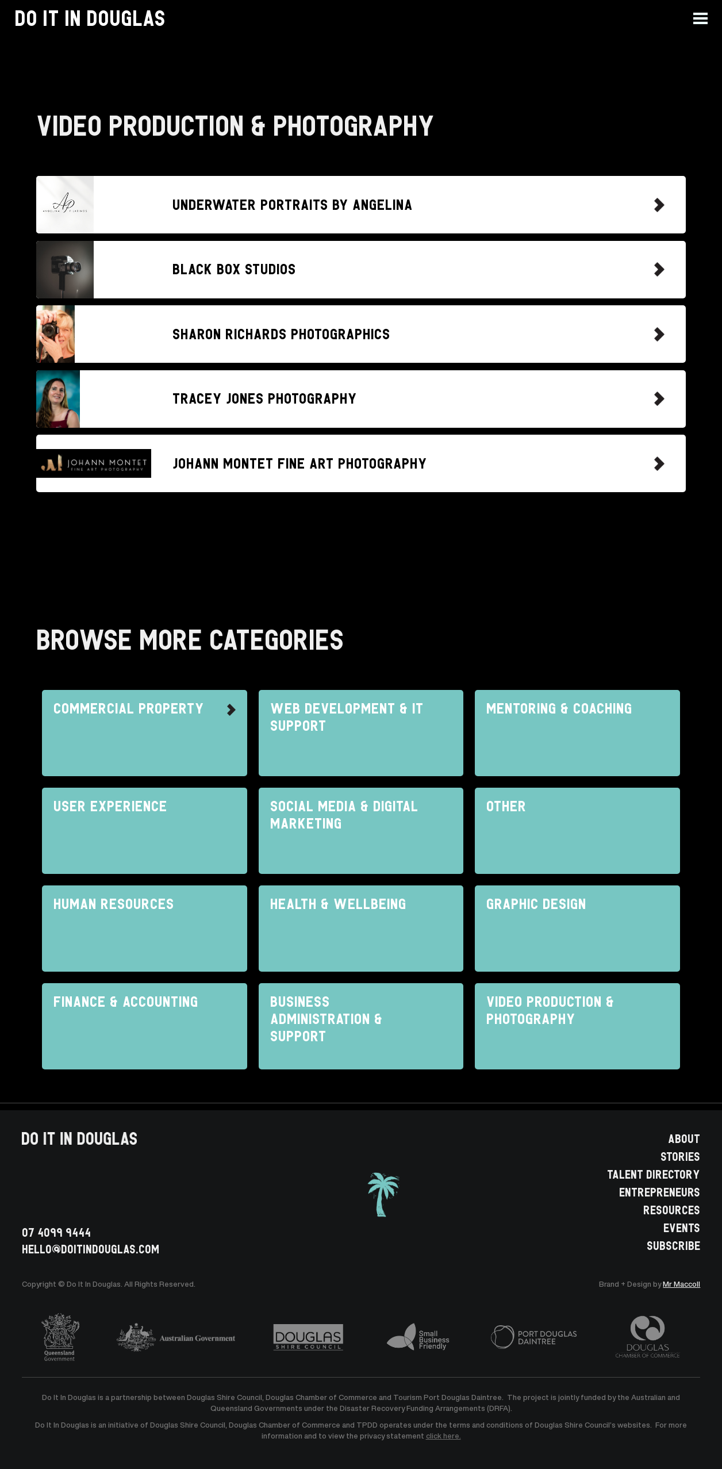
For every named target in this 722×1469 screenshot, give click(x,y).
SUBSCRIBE (673, 1245)
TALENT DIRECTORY (653, 1173)
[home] (90, 18)
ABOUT (684, 1138)
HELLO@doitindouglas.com (90, 1248)
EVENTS (681, 1227)
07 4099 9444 (56, 1231)
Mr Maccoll (681, 1284)
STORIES (680, 1156)
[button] (707, 17)
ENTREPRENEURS (659, 1191)
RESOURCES (671, 1209)
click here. (443, 1435)
